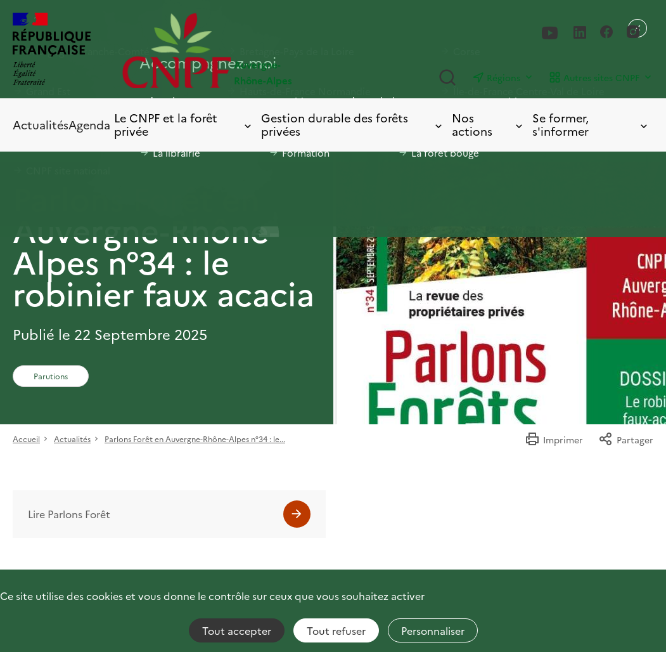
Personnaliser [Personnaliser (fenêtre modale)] (432, 630)
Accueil (26, 438)
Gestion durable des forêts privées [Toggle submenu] (352, 124)
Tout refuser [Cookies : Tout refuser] (336, 630)
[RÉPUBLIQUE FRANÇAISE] (52, 50)
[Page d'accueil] (227, 50)
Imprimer (554, 439)
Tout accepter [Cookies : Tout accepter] (236, 630)
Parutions (51, 375)
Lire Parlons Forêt (69, 514)
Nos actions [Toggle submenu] (488, 124)
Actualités (40, 125)
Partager (625, 439)
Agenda (89, 125)
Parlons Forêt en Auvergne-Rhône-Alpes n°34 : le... (195, 438)
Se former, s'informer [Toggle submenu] (591, 124)
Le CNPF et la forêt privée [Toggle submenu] (183, 124)
